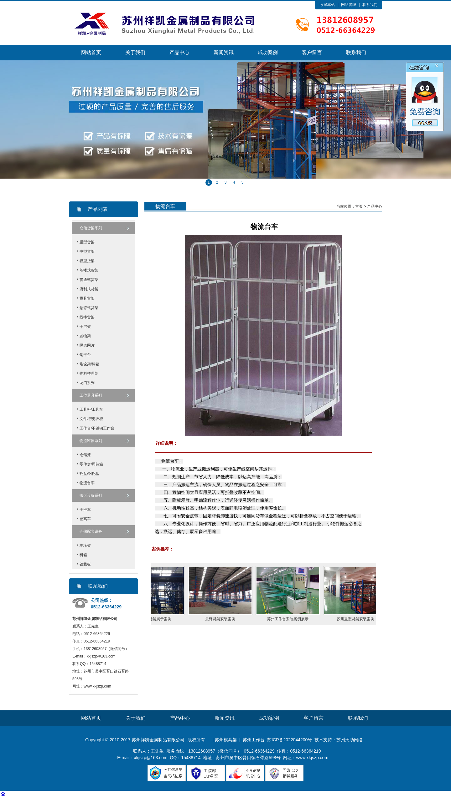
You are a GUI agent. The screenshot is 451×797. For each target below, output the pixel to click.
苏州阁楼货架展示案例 (157, 619)
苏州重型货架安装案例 (360, 619)
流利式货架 (89, 289)
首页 (359, 206)
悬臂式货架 (89, 308)
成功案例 (268, 52)
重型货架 (87, 242)
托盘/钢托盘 (89, 473)
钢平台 (85, 355)
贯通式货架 (89, 279)
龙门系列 (87, 383)
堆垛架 (85, 545)
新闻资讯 (224, 52)
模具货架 (87, 298)
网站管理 (348, 5)
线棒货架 (87, 317)
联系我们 (369, 5)
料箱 (83, 555)
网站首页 (91, 52)
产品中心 (179, 52)
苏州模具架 (226, 739)
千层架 (85, 326)
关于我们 (135, 52)
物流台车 (87, 483)
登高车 (85, 519)
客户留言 (312, 52)
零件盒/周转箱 (91, 464)
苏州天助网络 (349, 739)
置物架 (85, 336)
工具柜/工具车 (91, 409)
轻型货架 (87, 261)
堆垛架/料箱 (89, 364)
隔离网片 (87, 345)
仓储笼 (85, 455)
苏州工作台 (254, 739)
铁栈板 (85, 564)
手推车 (85, 509)
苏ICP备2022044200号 (289, 739)
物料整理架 (89, 373)
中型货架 (87, 251)
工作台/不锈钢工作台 (97, 428)
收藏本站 (327, 5)
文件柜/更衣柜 (91, 419)
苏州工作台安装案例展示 (292, 619)
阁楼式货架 (89, 270)
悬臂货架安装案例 (225, 619)
